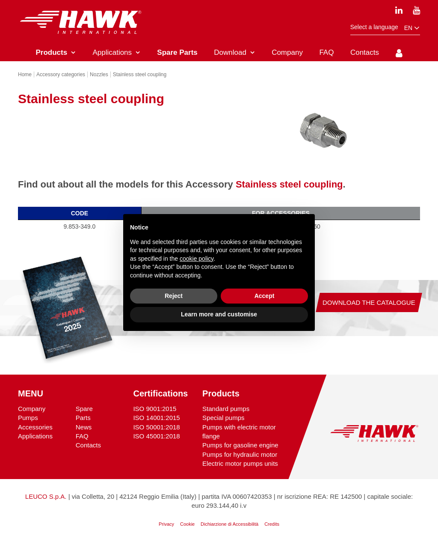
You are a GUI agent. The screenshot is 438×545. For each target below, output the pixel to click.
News (84, 427)
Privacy (166, 524)
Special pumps (223, 417)
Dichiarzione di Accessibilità (229, 524)
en (412, 28)
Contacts (88, 445)
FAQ (82, 436)
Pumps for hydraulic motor (239, 454)
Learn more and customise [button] (219, 314)
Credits (271, 524)
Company (31, 408)
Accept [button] (265, 295)
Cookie (187, 524)
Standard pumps (225, 408)
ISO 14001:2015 (156, 417)
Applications (35, 436)
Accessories (35, 427)
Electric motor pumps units (240, 463)
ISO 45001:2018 (156, 436)
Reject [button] (174, 295)
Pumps (28, 417)
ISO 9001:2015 (154, 408)
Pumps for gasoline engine (240, 445)
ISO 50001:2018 (156, 427)
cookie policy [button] (196, 258)
